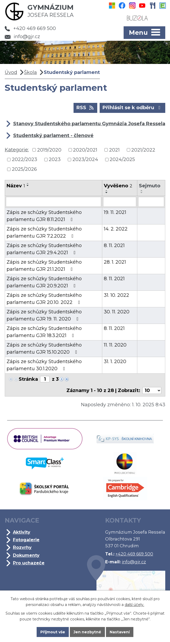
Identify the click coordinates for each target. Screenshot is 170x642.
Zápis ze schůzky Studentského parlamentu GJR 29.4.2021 (44, 249)
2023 (55, 159)
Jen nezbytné (87, 632)
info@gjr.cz (22, 36)
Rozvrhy (22, 547)
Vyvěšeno (118, 186)
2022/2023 (24, 159)
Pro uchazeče (29, 562)
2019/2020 (49, 150)
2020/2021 (85, 150)
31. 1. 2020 (115, 361)
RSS (85, 107)
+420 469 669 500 (30, 28)
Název (16, 186)
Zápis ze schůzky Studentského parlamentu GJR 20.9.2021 (44, 282)
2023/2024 (85, 159)
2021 (114, 150)
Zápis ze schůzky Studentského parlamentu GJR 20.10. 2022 (44, 298)
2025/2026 (24, 169)
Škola (30, 72)
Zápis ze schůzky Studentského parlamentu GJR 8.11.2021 (44, 215)
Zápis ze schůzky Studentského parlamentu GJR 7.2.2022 (44, 232)
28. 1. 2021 (115, 262)
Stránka (28, 379)
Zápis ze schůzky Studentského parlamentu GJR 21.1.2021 (44, 265)
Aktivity (21, 532)
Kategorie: (17, 150)
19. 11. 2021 (115, 212)
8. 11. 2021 (114, 245)
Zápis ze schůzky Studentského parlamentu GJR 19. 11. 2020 (44, 315)
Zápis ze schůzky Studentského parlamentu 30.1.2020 (44, 365)
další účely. (134, 604)
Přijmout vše (52, 632)
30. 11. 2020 (116, 312)
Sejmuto (149, 186)
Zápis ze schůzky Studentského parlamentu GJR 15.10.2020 (44, 348)
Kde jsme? (126, 588)
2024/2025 (122, 159)
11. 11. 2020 (115, 345)
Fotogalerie (26, 539)
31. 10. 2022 (116, 295)
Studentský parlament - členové (53, 135)
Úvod (11, 72)
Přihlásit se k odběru (133, 107)
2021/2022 (143, 150)
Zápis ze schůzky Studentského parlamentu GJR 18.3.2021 (44, 331)
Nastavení (120, 632)
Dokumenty (26, 555)
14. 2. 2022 (116, 229)
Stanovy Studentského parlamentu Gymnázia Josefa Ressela (89, 124)
